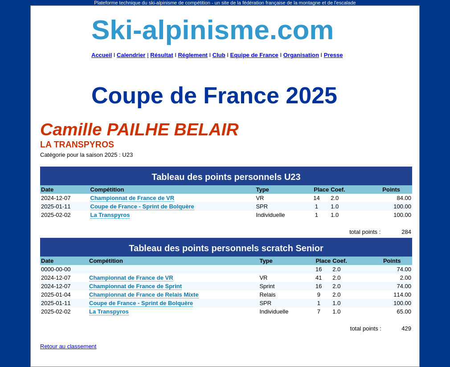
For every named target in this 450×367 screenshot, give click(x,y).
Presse (333, 55)
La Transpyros (110, 215)
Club (219, 55)
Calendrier (131, 55)
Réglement (192, 55)
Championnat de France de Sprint (135, 286)
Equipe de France (254, 55)
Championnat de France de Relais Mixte (144, 294)
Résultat (161, 55)
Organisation (301, 55)
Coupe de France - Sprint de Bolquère (142, 206)
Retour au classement (68, 346)
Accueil (101, 55)
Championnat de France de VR (132, 198)
